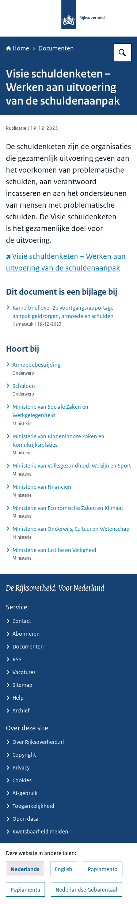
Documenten (56, 48)
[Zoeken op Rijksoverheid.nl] (122, 52)
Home (17, 48)
